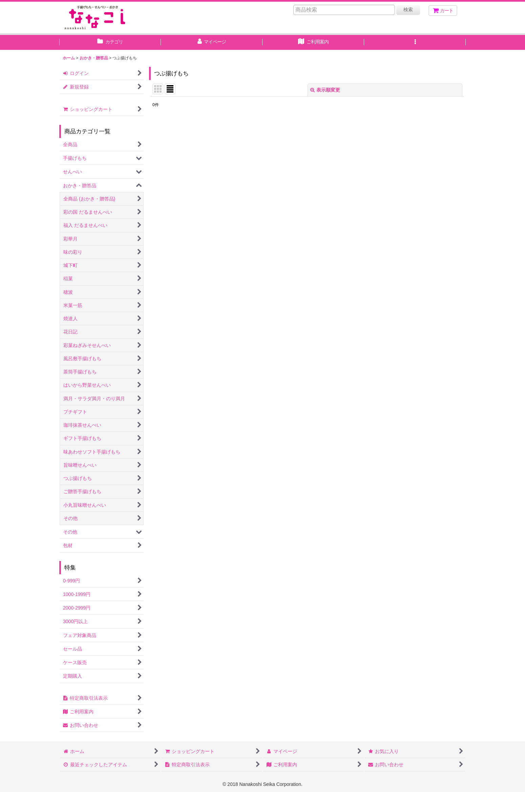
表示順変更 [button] (325, 90)
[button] (415, 42)
